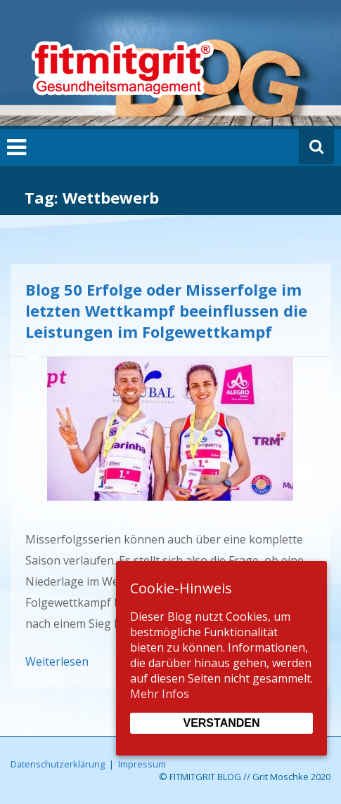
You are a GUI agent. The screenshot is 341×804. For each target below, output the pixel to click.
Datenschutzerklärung (58, 764)
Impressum (142, 764)
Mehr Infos (159, 693)
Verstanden (221, 723)
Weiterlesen (57, 661)
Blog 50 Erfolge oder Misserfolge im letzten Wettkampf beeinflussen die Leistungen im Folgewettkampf (166, 310)
